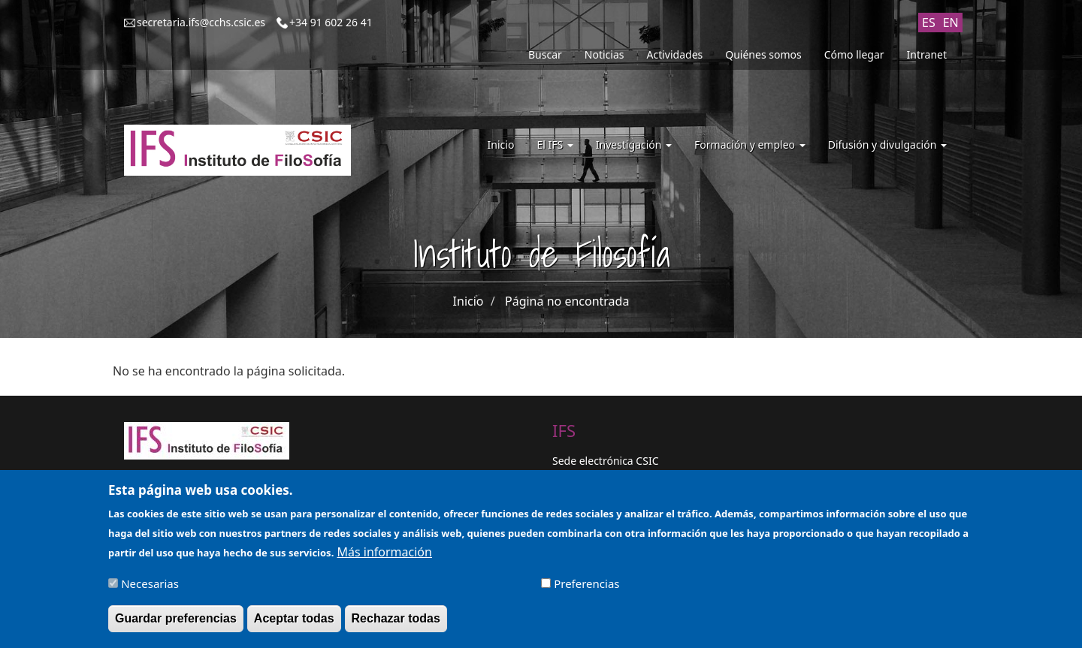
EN (951, 22)
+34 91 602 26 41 (331, 22)
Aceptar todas (294, 623)
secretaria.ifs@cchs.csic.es (201, 22)
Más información (384, 557)
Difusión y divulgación (887, 144)
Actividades (675, 54)
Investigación (634, 144)
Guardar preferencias (176, 623)
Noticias (604, 54)
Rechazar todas (396, 623)
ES (928, 22)
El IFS (554, 144)
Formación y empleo (749, 144)
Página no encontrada (567, 301)
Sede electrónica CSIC (605, 461)
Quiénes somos (763, 54)
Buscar (545, 54)
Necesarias (150, 588)
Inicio (501, 144)
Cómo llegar (854, 54)
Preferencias (586, 588)
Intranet (927, 54)
